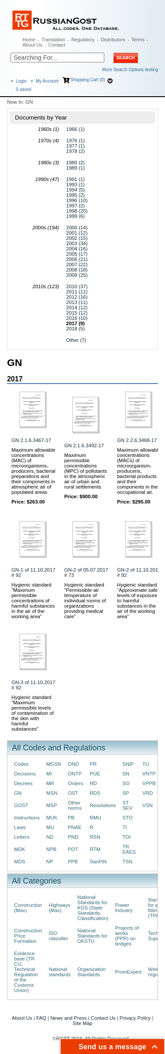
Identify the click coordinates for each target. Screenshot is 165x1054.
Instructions (27, 817)
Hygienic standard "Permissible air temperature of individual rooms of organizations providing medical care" (85, 600)
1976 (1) (75, 140)
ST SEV (127, 805)
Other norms (75, 805)
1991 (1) (75, 179)
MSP (51, 805)
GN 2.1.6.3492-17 (84, 445)
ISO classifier (58, 936)
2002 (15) (77, 238)
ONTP (75, 773)
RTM (95, 849)
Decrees (23, 783)
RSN (95, 837)
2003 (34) (77, 243)
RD (93, 783)
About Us (32, 44)
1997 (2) (75, 205)
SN (125, 773)
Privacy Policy (135, 1018)
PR (93, 764)
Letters (21, 837)
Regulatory (83, 39)
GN (18, 793)
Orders (75, 783)
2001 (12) (77, 232)
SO (125, 783)
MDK (19, 849)
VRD (148, 793)
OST (73, 793)
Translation (53, 39)
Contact (56, 44)
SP (125, 793)
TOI (126, 837)
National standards (60, 972)
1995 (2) (75, 195)
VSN (148, 805)
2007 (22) (77, 264)
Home (28, 39)
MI (49, 773)
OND (73, 764)
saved (23, 89)
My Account (47, 81)
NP (49, 861)
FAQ (41, 1018)
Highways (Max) (59, 907)
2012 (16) (77, 297)
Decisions (25, 773)
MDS (19, 861)
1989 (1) (75, 167)
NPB (51, 849)
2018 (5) (75, 328)
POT (73, 849)
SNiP (128, 764)
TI (124, 827)
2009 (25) (77, 275)
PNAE (74, 827)
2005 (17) (77, 254)
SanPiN (98, 861)
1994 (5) (75, 189)
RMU (95, 817)
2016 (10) (77, 318)
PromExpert (128, 971)
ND (49, 837)
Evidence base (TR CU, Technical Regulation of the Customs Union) (26, 972)
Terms (137, 39)
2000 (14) (77, 227)
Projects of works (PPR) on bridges (127, 935)
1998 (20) (77, 211)
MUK (51, 817)
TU (146, 764)
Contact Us (103, 1018)
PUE (95, 773)
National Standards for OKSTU (92, 936)
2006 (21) (77, 259)
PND (73, 837)
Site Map (82, 1023)
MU (50, 827)
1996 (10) (77, 200)
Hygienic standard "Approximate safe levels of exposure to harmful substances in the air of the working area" (137, 600)
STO (127, 817)
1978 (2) (75, 151)
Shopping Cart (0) (87, 79)
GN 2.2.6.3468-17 (137, 440)
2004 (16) (77, 248)
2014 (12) (77, 307)
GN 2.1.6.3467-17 (31, 440)
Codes (21, 764)
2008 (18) (77, 269)
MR (50, 783)
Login (21, 81)
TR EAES (129, 849)
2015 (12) (77, 312)
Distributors (113, 39)
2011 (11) (77, 291)
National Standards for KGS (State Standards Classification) (93, 908)
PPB (73, 861)
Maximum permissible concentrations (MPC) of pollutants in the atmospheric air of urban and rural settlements (85, 471)
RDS (95, 793)
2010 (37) (77, 286)
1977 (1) (75, 146)
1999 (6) (75, 216)
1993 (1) (75, 184)
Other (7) (76, 340)
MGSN (53, 764)
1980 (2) (75, 162)
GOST (21, 805)
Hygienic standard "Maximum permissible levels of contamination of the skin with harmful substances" (32, 713)
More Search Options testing (130, 69)
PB (71, 817)
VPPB (149, 783)
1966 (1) (75, 129)
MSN (51, 793)
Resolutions (103, 805)
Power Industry (123, 907)
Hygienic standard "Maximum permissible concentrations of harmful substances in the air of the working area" (33, 600)
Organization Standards (91, 972)
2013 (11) (77, 302)
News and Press (68, 1018)
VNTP (149, 773)
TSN (127, 861)
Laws (20, 827)
